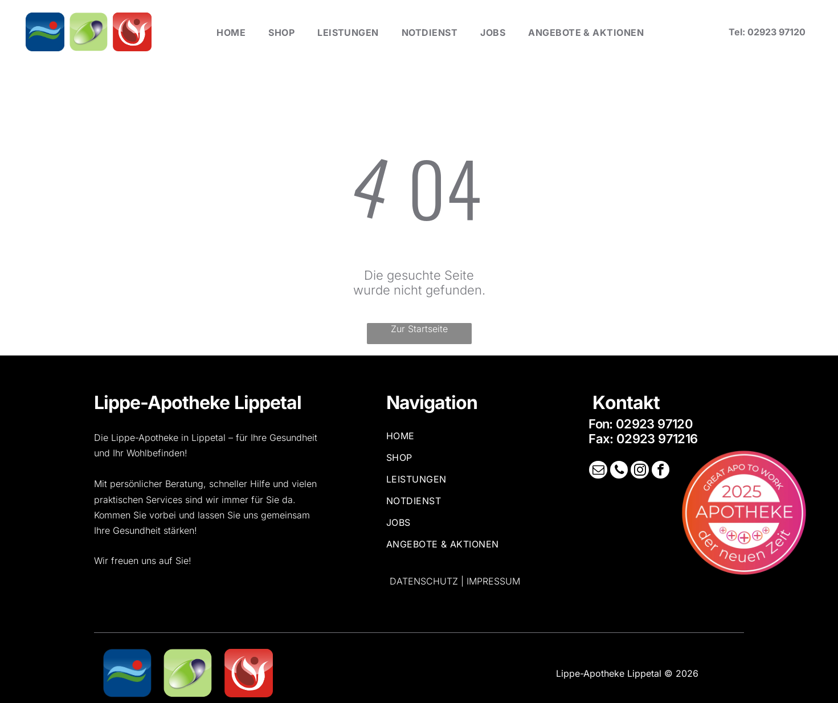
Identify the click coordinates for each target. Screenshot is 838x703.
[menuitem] (231, 32)
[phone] (619, 471)
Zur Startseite (419, 328)
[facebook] (659, 471)
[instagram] (639, 471)
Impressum (493, 581)
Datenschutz (424, 581)
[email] (599, 471)
